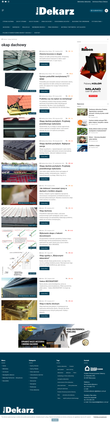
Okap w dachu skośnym (49, 304)
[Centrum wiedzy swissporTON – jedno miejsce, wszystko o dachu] (82, 123)
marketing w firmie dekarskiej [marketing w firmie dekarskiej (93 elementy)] (65, 376)
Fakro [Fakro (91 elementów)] (74, 372)
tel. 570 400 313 (89, 400)
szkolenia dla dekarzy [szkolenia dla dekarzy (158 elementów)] (68, 395)
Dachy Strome (21, 21)
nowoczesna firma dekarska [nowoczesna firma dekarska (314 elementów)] (65, 382)
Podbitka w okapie (94, 145)
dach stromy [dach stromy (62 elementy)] (69, 369)
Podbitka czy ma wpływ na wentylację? (55, 99)
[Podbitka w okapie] (82, 148)
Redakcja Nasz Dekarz (46, 51)
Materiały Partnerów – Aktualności (13, 378)
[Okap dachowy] (19, 217)
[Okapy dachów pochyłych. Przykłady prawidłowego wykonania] (19, 128)
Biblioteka (5, 369)
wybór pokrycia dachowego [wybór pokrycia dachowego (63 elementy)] (71, 398)
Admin (42, 185)
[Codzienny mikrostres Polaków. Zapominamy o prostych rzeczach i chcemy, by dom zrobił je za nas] (82, 112)
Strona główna (8, 21)
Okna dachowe (46, 21)
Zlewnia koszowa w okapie (50, 54)
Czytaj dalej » (44, 64)
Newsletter (6, 381)
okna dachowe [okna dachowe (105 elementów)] (61, 385)
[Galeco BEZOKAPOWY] (19, 288)
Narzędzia (16, 27)
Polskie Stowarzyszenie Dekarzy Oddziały (17, 32)
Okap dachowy (45, 211)
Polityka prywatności (100, 417)
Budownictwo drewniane (80, 21)
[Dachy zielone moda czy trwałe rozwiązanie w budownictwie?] (82, 131)
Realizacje (26, 27)
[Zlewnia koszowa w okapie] (19, 60)
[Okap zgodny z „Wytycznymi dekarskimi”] (19, 263)
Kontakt (37, 32)
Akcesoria (6, 27)
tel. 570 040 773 (89, 386)
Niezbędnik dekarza (38, 27)
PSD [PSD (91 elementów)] (58, 395)
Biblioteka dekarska (84, 1)
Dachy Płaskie (33, 21)
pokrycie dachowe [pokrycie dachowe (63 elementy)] (62, 388)
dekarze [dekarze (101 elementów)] (68, 372)
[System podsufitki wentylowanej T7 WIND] (19, 83)
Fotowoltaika (96, 21)
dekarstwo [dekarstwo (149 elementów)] (60, 372)
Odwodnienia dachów (62, 21)
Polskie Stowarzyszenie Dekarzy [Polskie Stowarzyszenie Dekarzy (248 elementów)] (66, 392)
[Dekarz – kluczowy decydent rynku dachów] (82, 139)
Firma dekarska (53, 27)
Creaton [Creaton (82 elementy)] (71, 366)
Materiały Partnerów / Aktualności (73, 27)
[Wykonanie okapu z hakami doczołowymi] (19, 240)
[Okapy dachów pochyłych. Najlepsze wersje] (19, 150)
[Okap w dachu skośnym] (19, 310)
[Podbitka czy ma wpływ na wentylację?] (19, 105)
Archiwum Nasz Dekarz (100, 1)
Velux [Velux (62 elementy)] (58, 398)
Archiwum (5, 372)
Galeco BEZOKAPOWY (48, 281)
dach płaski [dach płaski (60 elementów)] (60, 369)
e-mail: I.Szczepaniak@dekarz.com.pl (96, 402)
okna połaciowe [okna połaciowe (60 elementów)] (72, 385)
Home (4, 39)
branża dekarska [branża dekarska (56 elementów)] (62, 366)
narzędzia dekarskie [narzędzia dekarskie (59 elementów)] (63, 379)
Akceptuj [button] (55, 420)
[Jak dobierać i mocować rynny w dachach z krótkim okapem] (19, 195)
